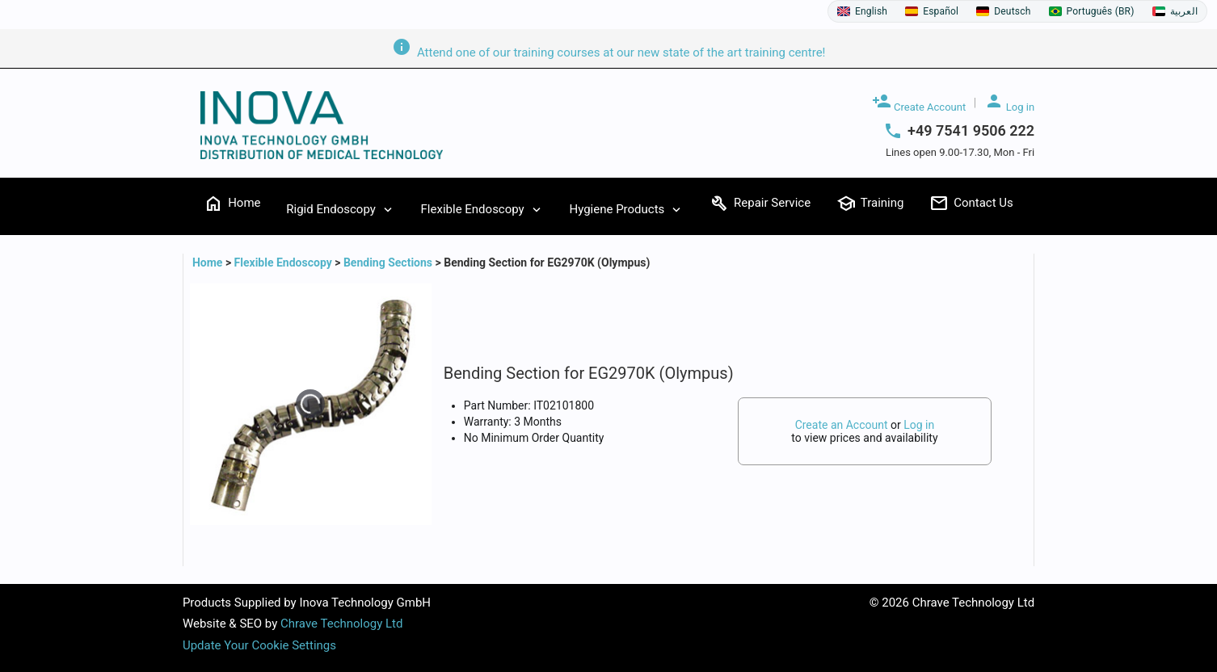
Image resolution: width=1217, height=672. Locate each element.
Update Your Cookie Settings (259, 645)
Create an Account (841, 424)
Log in (1009, 102)
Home (208, 262)
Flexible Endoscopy (283, 262)
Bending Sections (387, 262)
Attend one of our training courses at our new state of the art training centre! (609, 52)
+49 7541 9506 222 (970, 131)
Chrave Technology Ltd (341, 623)
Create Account (919, 102)
